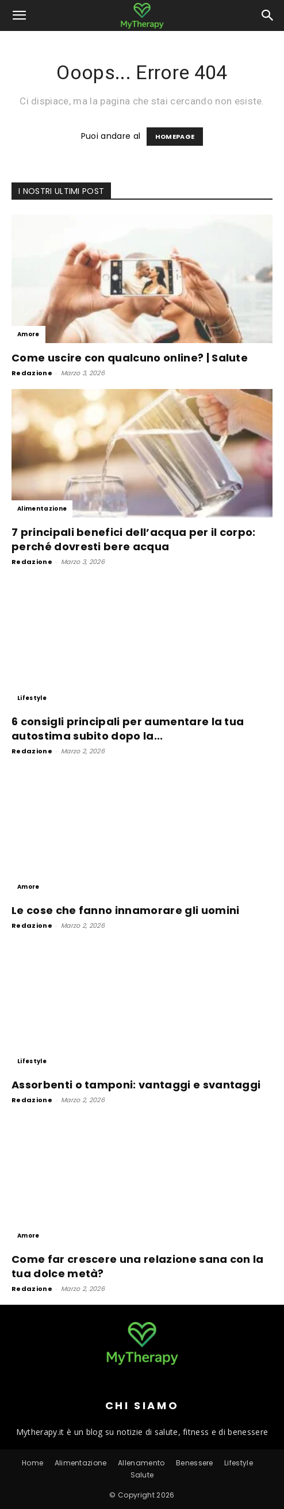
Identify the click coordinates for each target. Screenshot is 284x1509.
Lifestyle (32, 698)
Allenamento (141, 1463)
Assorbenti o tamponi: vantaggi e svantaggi (135, 1085)
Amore (28, 334)
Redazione (31, 373)
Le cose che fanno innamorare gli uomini (125, 910)
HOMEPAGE (175, 136)
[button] (19, 15)
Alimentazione (42, 508)
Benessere (194, 1463)
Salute (142, 1475)
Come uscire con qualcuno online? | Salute (129, 358)
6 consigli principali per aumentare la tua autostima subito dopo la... (127, 728)
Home (32, 1463)
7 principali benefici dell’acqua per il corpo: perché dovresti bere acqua (133, 539)
